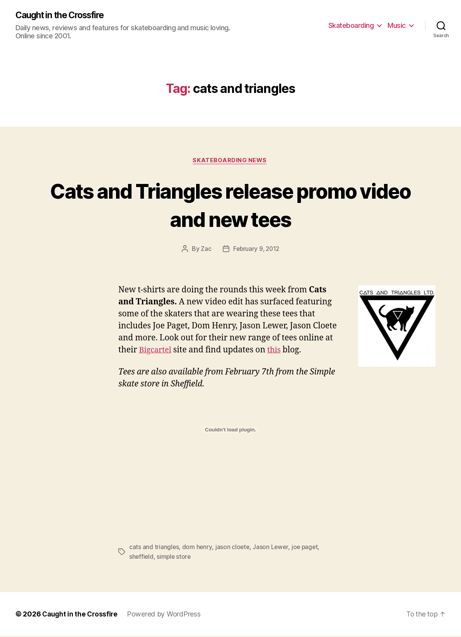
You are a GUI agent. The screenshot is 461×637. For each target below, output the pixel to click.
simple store (175, 557)
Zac (205, 250)
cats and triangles (154, 548)
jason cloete (233, 548)
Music (397, 25)
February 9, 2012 (256, 250)
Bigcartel (156, 351)
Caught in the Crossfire (63, 15)
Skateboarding (351, 25)
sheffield (141, 557)
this (277, 351)
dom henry (198, 548)
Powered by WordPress (166, 615)
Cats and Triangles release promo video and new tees (230, 205)
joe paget (306, 548)
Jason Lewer (272, 548)
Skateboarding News (231, 161)
